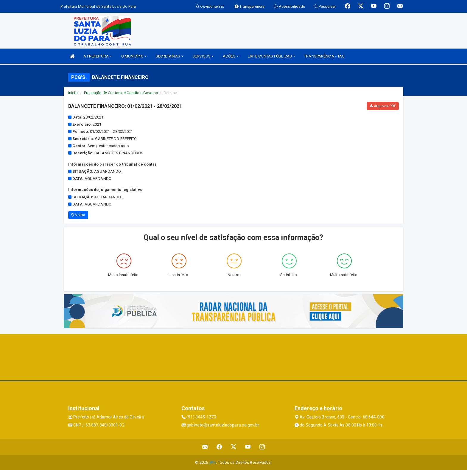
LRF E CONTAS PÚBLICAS (271, 56)
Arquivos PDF (383, 106)
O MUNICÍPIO (134, 56)
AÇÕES (231, 56)
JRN (212, 462)
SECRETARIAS (169, 56)
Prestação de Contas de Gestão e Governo (121, 93)
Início (73, 93)
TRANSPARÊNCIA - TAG (324, 56)
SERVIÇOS (203, 56)
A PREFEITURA (97, 56)
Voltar (78, 215)
